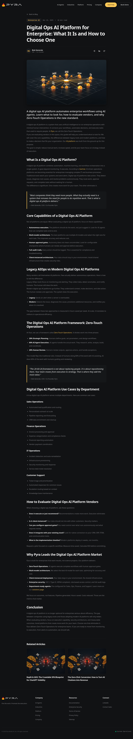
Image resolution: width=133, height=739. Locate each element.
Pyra (52, 131)
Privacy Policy (73, 715)
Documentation (74, 703)
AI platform (70, 141)
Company (98, 5)
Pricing (89, 5)
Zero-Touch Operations (63, 332)
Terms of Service (74, 711)
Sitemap (72, 719)
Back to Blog (32, 14)
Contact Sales (107, 707)
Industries (70, 5)
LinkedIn (106, 703)
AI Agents (60, 5)
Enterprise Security (75, 707)
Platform (81, 5)
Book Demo (125, 5)
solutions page (38, 589)
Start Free (111, 5)
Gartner (82, 169)
